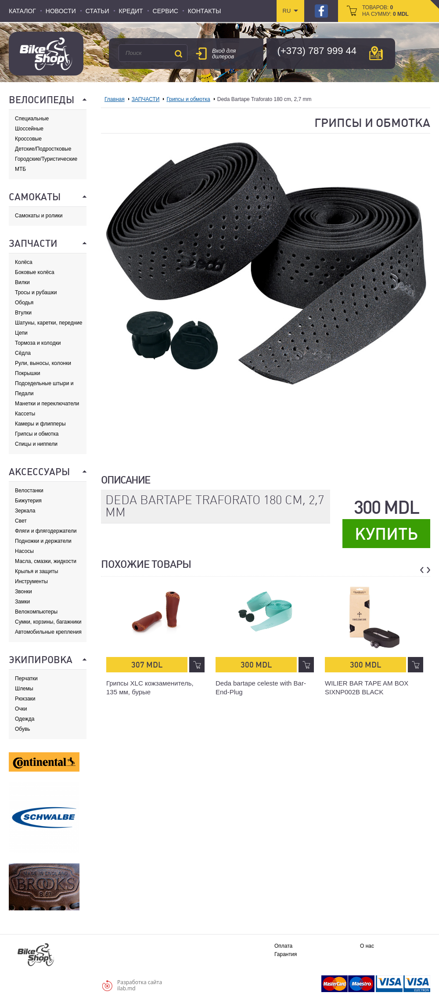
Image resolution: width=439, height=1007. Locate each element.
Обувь (22, 729)
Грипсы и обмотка (36, 434)
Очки (21, 709)
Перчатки (26, 678)
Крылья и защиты (36, 571)
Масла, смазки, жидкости (45, 561)
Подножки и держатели (43, 541)
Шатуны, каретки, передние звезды (48, 323)
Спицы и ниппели (36, 444)
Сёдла (23, 353)
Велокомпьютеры (36, 612)
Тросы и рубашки (36, 292)
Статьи (97, 10)
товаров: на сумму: (385, 10)
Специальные (32, 118)
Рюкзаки (25, 699)
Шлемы (24, 689)
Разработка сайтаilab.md (139, 985)
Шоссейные (29, 129)
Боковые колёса (34, 272)
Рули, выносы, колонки (43, 363)
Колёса (23, 262)
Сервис (165, 10)
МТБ (20, 169)
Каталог (22, 10)
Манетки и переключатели (47, 404)
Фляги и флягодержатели (45, 531)
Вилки (22, 282)
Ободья (24, 303)
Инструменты (31, 581)
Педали (24, 393)
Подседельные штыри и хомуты (44, 383)
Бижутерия (28, 501)
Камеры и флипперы (40, 424)
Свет (21, 521)
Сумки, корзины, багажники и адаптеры (48, 622)
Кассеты (25, 414)
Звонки (23, 591)
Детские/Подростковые (43, 149)
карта (376, 53)
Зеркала (25, 511)
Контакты (204, 10)
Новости (61, 10)
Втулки (23, 313)
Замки (22, 602)
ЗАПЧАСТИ (146, 99)
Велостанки (29, 490)
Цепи (21, 333)
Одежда (24, 719)
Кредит (131, 10)
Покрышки (27, 373)
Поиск (178, 53)
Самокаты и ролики (39, 216)
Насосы (24, 551)
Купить (386, 534)
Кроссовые (28, 139)
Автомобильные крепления (48, 632)
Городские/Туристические (46, 159)
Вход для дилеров (224, 53)
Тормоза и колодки (38, 343)
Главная (114, 99)
